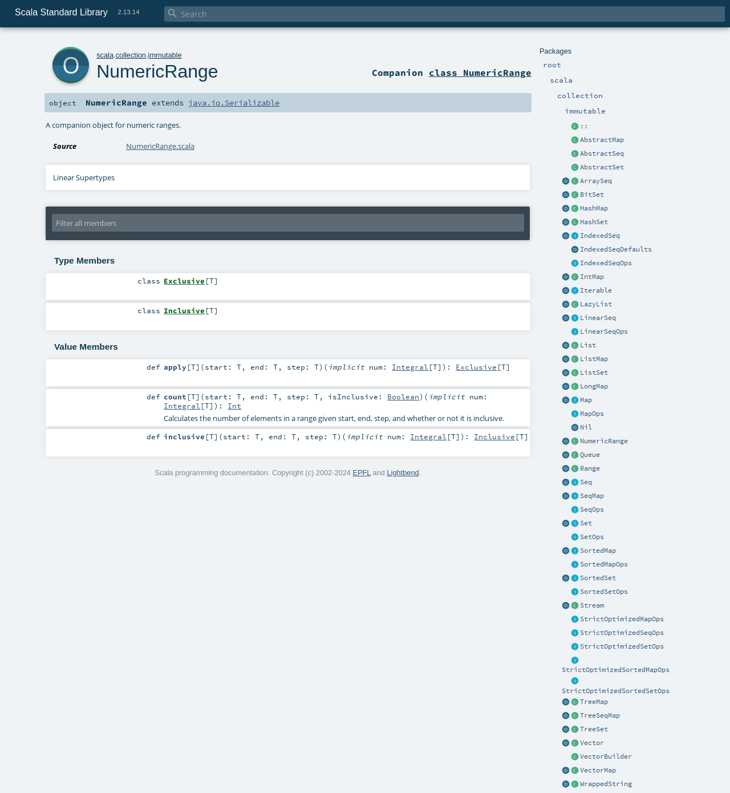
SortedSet (598, 578)
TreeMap (594, 702)
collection (131, 55)
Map (586, 400)
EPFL (361, 472)
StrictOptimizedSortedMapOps (616, 670)
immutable (165, 55)
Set (586, 523)
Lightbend (403, 472)
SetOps (592, 537)
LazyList (596, 304)
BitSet (592, 195)
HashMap (594, 208)
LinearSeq (598, 318)
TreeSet (594, 729)
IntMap (592, 277)
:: (584, 126)
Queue (590, 455)
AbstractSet (602, 167)
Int (234, 405)
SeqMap (592, 496)
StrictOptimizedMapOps (622, 619)
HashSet (594, 222)
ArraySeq (596, 181)
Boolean (403, 396)
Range (590, 468)
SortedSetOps (604, 592)
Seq (586, 482)
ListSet (594, 373)
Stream (592, 605)
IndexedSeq (600, 236)
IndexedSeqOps (606, 263)
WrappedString (606, 784)
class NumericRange (480, 72)
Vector (592, 743)
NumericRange (604, 441)
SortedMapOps (604, 564)
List (588, 345)
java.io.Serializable (233, 103)
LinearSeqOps (604, 331)
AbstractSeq (602, 153)
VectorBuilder (606, 756)
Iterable (596, 290)
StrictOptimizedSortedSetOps (616, 691)
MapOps (592, 414)
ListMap (594, 359)
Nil (586, 427)
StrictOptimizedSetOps (622, 646)
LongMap (594, 386)
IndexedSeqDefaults (616, 249)
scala (104, 55)
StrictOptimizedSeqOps (622, 633)
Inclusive (494, 436)
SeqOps (592, 509)
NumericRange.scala (160, 146)
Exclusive (476, 366)
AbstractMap (602, 140)
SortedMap (598, 551)
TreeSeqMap (600, 715)
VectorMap (598, 770)
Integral (410, 366)
